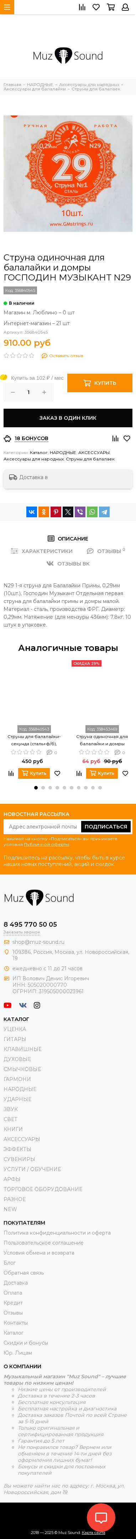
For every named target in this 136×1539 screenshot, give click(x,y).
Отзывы (13, 1313)
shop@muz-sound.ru (38, 942)
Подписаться (106, 826)
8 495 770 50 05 (30, 924)
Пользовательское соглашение (44, 1243)
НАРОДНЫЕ (63, 452)
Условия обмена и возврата (39, 1253)
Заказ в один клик (68, 418)
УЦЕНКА (15, 1029)
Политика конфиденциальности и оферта (57, 1233)
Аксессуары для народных (34, 459)
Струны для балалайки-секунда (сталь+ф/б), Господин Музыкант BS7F (34, 740)
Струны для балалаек (90, 459)
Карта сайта (93, 1532)
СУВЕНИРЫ (19, 1159)
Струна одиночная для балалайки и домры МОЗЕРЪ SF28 (102, 740)
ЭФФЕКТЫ (17, 1149)
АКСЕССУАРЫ (94, 452)
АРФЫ (12, 1179)
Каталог (39, 452)
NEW (10, 1209)
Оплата (13, 1293)
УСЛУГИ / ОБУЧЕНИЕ (32, 1169)
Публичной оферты (46, 844)
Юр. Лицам (18, 1353)
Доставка (16, 1283)
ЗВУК (11, 1109)
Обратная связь (24, 1273)
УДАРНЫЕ (17, 1099)
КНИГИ (13, 1129)
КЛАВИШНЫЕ (23, 1049)
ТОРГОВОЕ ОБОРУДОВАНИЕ (43, 1189)
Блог (10, 1263)
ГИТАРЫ (15, 1039)
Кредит (13, 1303)
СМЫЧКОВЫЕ (22, 1069)
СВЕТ (10, 1119)
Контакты (16, 1323)
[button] (36, 788)
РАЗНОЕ (15, 1199)
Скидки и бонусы (26, 1343)
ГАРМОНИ (17, 1079)
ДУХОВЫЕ (17, 1059)
